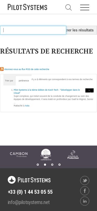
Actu (27, 105)
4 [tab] (59, 165)
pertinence (24, 80)
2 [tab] (45, 165)
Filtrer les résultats (77, 30)
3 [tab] (52, 165)
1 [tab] (38, 165)
